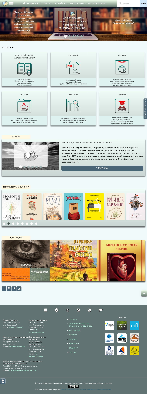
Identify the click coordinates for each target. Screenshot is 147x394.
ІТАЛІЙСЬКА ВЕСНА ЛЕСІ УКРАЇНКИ (40, 167)
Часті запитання (97, 3)
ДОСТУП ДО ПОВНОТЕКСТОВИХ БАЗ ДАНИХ (77, 36)
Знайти (143, 3)
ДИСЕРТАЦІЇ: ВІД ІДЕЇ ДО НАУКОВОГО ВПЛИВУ (28, 167)
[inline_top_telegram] (14, 288)
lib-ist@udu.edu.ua (17, 347)
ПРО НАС (72, 352)
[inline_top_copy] (19, 288)
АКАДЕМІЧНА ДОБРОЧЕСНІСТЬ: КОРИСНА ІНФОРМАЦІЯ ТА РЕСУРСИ (81, 36)
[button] (4, 223)
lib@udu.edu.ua (16, 327)
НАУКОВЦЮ (74, 343)
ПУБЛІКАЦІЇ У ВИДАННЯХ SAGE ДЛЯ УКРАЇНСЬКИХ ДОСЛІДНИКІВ (32, 167)
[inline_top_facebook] (4, 288)
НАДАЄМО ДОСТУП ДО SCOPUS (69, 36)
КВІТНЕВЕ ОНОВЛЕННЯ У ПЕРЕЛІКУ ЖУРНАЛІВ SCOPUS (24, 167)
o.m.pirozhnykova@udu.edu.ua (22, 371)
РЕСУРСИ (73, 335)
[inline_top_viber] (9, 288)
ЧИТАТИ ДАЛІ (102, 168)
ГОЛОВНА (73, 319)
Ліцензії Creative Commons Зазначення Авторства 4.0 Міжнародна (86, 389)
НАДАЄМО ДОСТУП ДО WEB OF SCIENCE (73, 36)
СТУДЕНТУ (73, 348)
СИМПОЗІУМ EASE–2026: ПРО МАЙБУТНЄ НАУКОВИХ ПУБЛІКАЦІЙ (36, 167)
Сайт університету (31, 3)
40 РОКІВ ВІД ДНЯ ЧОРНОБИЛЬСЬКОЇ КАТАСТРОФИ (20, 166)
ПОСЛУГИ (73, 339)
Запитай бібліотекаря (145, 108)
